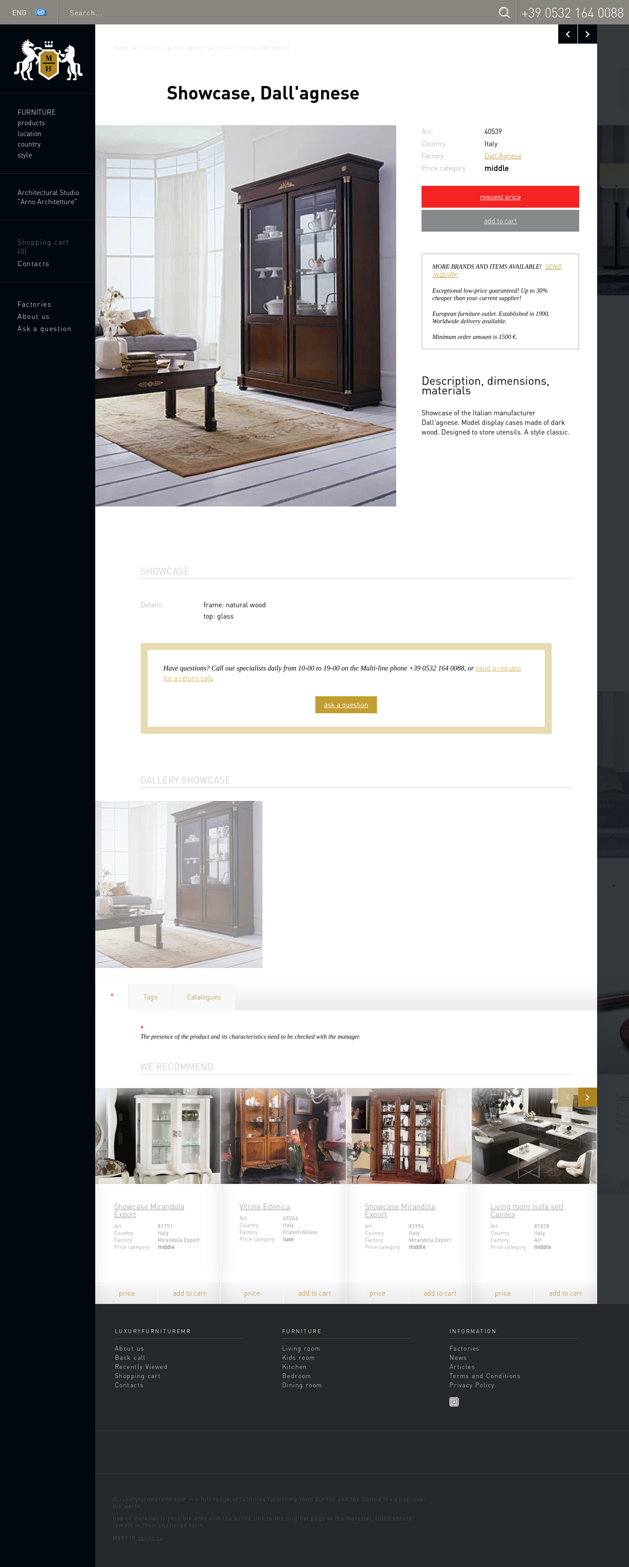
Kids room (298, 1357)
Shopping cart (43, 246)
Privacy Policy (472, 1385)
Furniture (36, 111)
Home (121, 47)
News (458, 1357)
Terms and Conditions (485, 1375)
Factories (34, 303)
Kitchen (294, 1366)
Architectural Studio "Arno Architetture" (48, 197)
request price (500, 196)
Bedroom (296, 1375)
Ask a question (44, 328)
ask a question (346, 704)
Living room (301, 1348)
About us (33, 316)
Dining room (302, 1385)
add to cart (500, 220)
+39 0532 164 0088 (573, 12)
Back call (130, 1357)
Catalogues (204, 996)
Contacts (33, 263)
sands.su (150, 1537)
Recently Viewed (141, 1366)
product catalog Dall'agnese (253, 47)
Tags (150, 996)
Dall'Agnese (190, 47)
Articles (462, 1366)
